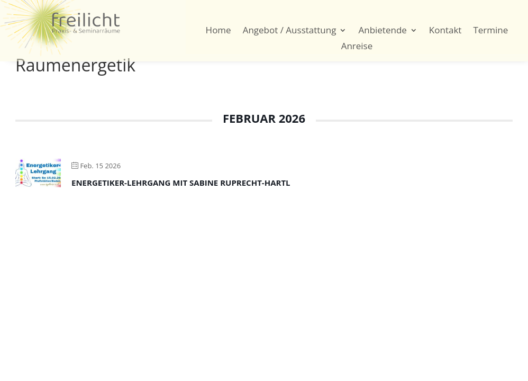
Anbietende (382, 31)
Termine (490, 31)
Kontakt (445, 31)
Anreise (357, 47)
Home (218, 31)
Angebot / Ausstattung (289, 31)
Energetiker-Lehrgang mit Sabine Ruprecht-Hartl (180, 182)
